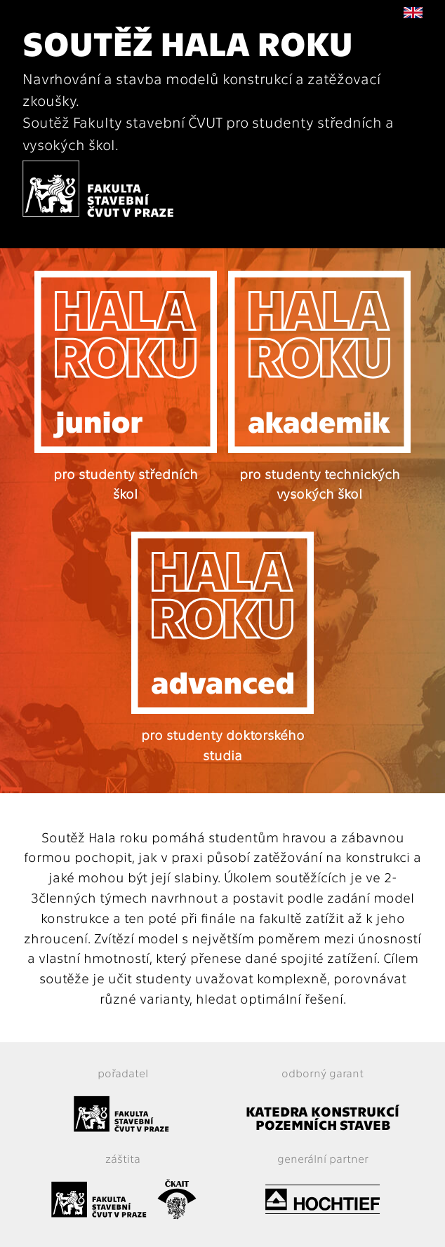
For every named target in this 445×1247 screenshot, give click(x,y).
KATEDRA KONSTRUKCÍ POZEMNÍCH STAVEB (322, 1117)
